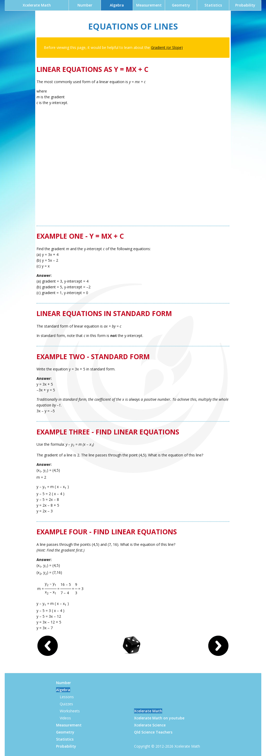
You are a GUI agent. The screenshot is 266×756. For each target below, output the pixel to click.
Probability (245, 5)
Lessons (67, 696)
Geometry (181, 5)
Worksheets (70, 710)
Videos (65, 717)
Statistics (213, 5)
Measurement (149, 5)
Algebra (117, 5)
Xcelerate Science (150, 725)
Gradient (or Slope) (167, 47)
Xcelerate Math (37, 5)
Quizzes (66, 703)
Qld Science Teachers (153, 732)
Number (84, 5)
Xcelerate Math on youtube (159, 717)
